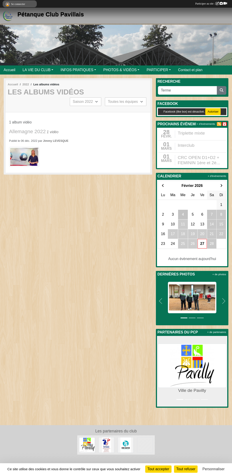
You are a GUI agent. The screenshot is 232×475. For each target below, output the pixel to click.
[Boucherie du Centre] (106, 445)
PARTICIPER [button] (157, 70)
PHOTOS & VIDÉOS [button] (120, 70)
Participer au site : (211, 3)
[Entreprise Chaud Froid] (145, 445)
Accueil (9, 70)
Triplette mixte (191, 133)
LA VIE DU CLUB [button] (37, 70)
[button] (160, 301)
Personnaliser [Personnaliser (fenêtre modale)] (214, 469)
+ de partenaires (216, 332)
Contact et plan (190, 70)
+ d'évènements (206, 124)
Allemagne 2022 (27, 131)
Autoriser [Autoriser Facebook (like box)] (213, 111)
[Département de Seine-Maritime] (125, 445)
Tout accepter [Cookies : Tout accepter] (158, 469)
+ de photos (219, 274)
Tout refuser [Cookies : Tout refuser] (185, 469)
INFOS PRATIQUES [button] (76, 70)
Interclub (186, 145)
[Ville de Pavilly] (87, 445)
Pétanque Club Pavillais (50, 14)
